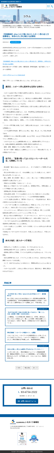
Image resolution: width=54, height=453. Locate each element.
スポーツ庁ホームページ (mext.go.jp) (14, 75)
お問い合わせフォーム (28, 401)
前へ (19, 367)
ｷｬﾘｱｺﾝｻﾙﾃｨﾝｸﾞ (15, 42)
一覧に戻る (27, 367)
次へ (34, 367)
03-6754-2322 (29, 392)
